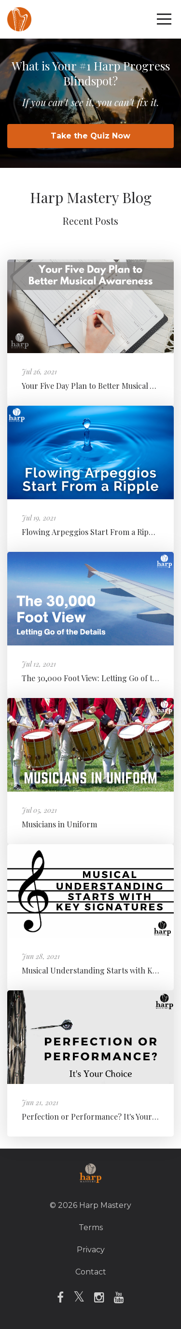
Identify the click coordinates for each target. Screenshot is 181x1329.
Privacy (91, 1249)
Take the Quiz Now (90, 135)
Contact (90, 1271)
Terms (91, 1227)
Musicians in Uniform (59, 824)
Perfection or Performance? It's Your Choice (100, 1116)
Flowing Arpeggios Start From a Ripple (91, 532)
